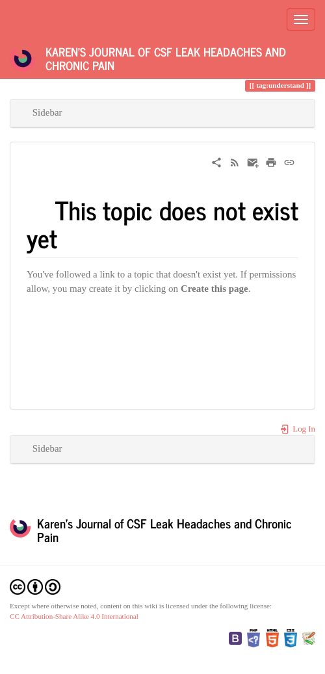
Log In (297, 429)
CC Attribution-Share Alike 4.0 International (74, 616)
